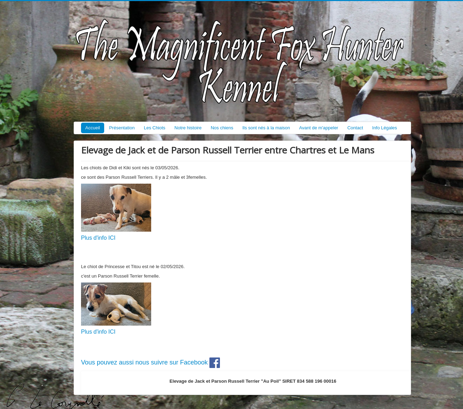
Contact (355, 127)
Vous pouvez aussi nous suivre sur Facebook (150, 362)
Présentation (122, 127)
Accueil (92, 127)
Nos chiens (222, 127)
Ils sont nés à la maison (266, 127)
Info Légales (384, 127)
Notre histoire (187, 127)
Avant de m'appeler (318, 127)
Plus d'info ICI (98, 238)
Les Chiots (154, 127)
